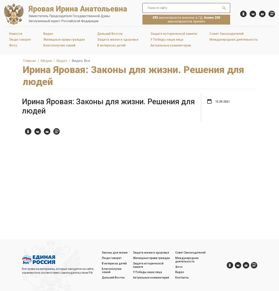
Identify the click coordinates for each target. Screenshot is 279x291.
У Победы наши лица (166, 39)
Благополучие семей (59, 45)
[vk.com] (253, 14)
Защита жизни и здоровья (117, 39)
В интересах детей (111, 45)
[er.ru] (272, 14)
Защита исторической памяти (173, 34)
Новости (15, 34)
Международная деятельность (233, 39)
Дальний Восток (110, 34)
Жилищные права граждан (64, 39)
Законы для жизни (115, 252)
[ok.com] (243, 14)
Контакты (182, 277)
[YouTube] (262, 14)
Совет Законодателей (226, 34)
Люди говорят (20, 39)
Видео (48, 34)
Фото (13, 45)
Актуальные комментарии (170, 45)
